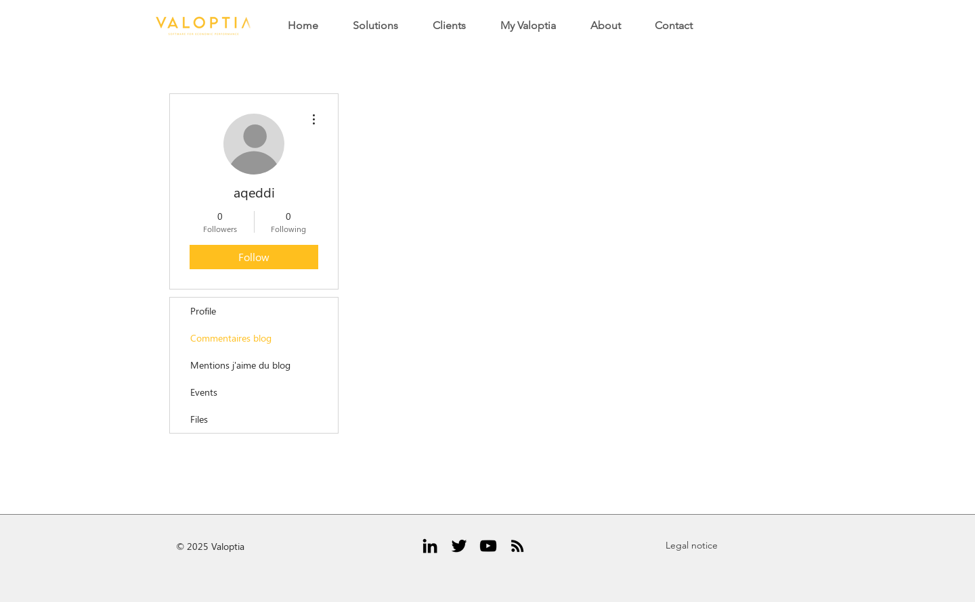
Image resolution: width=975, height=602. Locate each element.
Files (199, 419)
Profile (203, 310)
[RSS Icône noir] (517, 546)
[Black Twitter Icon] (459, 546)
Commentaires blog (231, 337)
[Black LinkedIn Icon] (430, 546)
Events (203, 392)
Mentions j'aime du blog (240, 364)
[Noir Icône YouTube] (488, 546)
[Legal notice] (691, 545)
